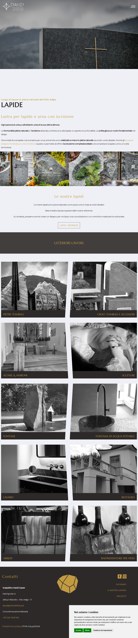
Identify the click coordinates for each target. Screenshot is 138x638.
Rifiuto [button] (87, 630)
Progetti (121, 596)
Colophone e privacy (11, 626)
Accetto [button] (78, 630)
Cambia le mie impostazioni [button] (102, 630)
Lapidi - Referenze (69, 225)
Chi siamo (121, 584)
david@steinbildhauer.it (13, 605)
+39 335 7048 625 (11, 617)
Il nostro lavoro (117, 590)
